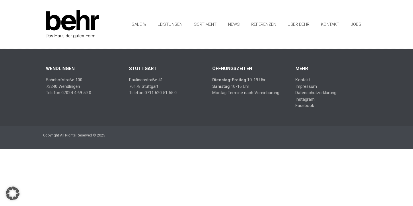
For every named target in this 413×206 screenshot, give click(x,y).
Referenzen (263, 24)
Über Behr (298, 24)
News (234, 24)
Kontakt (330, 24)
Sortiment (205, 24)
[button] (12, 193)
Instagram (305, 99)
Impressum (306, 86)
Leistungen (170, 24)
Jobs (356, 24)
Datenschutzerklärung (315, 92)
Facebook (304, 105)
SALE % (139, 24)
